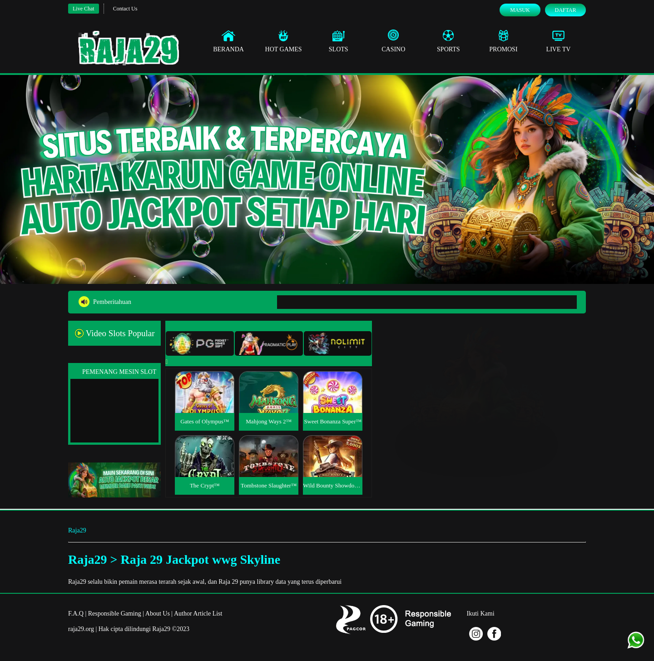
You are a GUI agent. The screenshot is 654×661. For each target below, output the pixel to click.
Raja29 (77, 530)
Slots (338, 41)
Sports (448, 41)
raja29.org (81, 629)
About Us (157, 613)
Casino (393, 41)
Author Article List (198, 613)
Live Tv (558, 41)
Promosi (503, 41)
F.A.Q (76, 613)
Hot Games (283, 41)
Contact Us (125, 8)
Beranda (228, 41)
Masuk (520, 10)
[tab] (200, 343)
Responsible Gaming (114, 613)
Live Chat (83, 8)
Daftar (565, 10)
